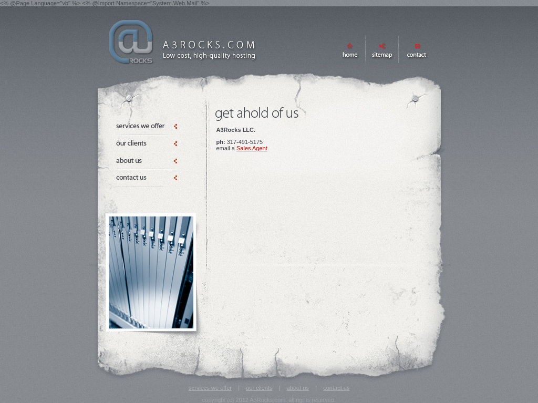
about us (298, 388)
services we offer (210, 388)
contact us (336, 388)
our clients (259, 388)
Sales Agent (251, 148)
